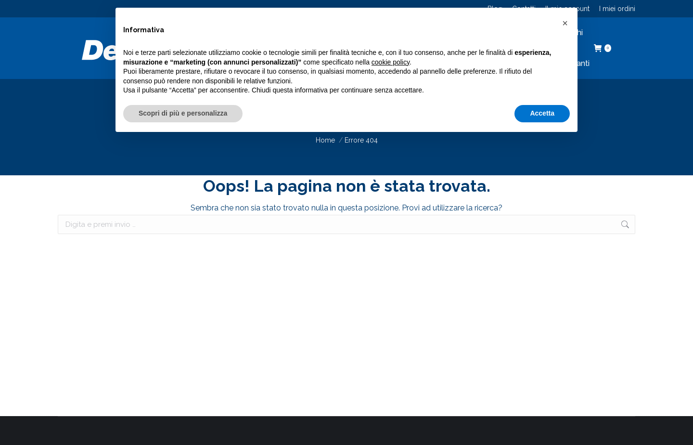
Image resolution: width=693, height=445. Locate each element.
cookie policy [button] (391, 62)
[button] (565, 23)
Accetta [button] (542, 113)
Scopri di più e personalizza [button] (183, 113)
